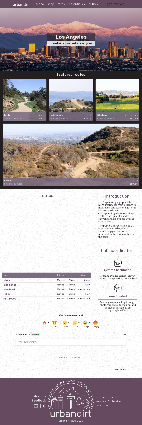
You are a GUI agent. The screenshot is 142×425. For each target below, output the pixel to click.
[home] (21, 4)
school (40, 4)
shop (50, 4)
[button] (61, 4)
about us (39, 396)
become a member (106, 397)
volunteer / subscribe (108, 401)
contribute (102, 405)
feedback (39, 400)
